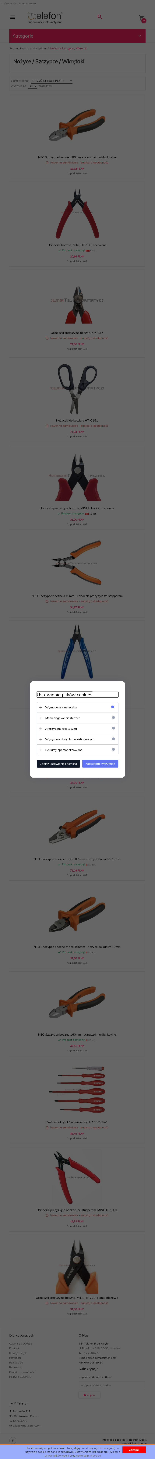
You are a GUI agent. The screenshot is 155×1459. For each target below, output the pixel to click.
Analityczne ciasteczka (58, 728)
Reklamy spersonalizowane (61, 750)
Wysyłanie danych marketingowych (67, 739)
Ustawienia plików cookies (62, 694)
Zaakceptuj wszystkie (103, 763)
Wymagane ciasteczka (58, 707)
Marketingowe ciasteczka (60, 718)
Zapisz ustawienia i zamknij (55, 763)
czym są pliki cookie (88, 1455)
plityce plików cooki (57, 1455)
